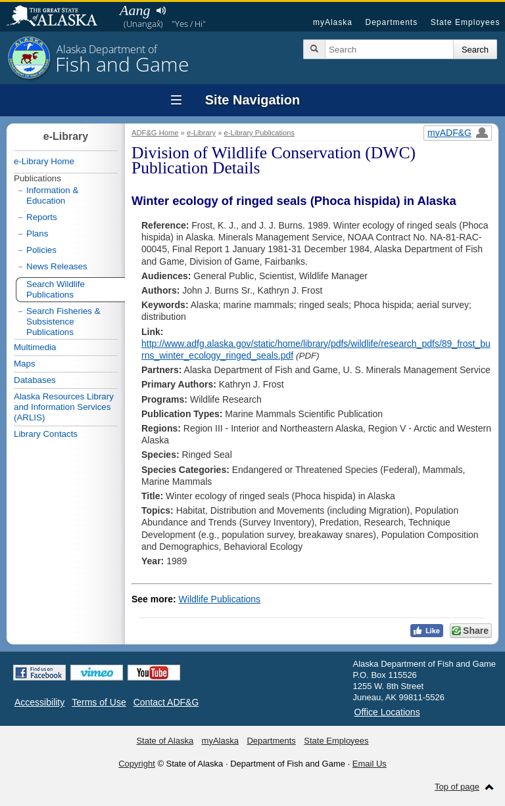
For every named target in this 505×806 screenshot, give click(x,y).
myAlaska (332, 22)
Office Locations (387, 712)
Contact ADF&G (166, 702)
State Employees (465, 22)
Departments (391, 22)
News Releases (56, 266)
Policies (41, 250)
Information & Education (52, 195)
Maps (25, 364)
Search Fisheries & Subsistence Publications (63, 321)
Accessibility (39, 702)
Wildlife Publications (220, 599)
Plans (37, 233)
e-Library (201, 133)
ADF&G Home (155, 133)
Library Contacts (46, 434)
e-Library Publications (259, 133)
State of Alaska (58, 17)
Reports (41, 217)
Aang (135, 10)
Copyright (136, 764)
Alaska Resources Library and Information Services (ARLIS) (64, 407)
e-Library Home (44, 161)
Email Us (369, 764)
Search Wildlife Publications (55, 289)
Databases (35, 380)
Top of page (457, 787)
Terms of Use (99, 702)
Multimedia (35, 347)
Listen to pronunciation (161, 10)
